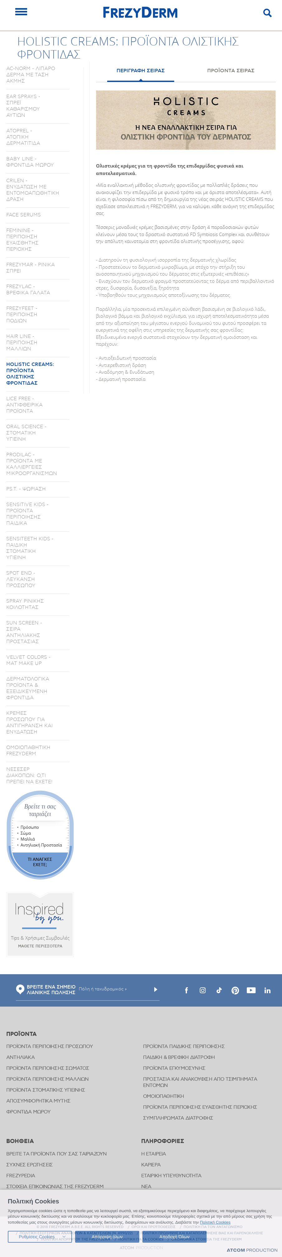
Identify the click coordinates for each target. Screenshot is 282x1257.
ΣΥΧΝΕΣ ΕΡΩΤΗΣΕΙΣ (29, 1165)
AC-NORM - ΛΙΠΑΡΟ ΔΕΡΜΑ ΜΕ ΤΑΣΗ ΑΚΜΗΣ (30, 75)
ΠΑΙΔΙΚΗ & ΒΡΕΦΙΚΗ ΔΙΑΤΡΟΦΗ (179, 1057)
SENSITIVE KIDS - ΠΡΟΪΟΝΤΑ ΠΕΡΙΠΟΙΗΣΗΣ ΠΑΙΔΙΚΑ (27, 514)
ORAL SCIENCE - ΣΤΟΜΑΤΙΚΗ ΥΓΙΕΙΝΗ (26, 433)
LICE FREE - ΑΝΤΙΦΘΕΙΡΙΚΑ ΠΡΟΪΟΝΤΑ (24, 405)
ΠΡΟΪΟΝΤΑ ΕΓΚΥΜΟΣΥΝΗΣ (174, 1068)
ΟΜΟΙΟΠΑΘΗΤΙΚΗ (163, 1096)
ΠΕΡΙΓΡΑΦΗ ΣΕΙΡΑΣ (141, 71)
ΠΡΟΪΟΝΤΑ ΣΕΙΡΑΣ (231, 71)
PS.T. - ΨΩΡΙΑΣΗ (26, 489)
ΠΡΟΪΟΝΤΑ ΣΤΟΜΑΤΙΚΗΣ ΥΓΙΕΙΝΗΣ (45, 1090)
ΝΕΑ (146, 1187)
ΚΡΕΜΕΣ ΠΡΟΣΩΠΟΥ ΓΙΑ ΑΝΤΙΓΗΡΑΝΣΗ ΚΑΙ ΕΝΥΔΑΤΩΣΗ (29, 722)
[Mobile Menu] (21, 11)
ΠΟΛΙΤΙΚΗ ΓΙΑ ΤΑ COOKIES (141, 1239)
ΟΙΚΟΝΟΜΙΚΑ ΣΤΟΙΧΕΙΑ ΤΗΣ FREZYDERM (206, 1239)
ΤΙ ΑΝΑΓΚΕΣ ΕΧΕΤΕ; (40, 861)
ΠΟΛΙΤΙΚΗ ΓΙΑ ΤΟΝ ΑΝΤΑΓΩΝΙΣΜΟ (213, 1227)
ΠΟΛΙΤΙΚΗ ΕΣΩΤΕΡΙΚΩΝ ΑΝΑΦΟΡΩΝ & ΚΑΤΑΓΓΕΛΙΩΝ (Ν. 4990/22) (76, 1233)
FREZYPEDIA (20, 1176)
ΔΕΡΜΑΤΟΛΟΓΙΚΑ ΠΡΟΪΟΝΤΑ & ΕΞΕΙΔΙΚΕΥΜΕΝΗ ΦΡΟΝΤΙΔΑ (27, 688)
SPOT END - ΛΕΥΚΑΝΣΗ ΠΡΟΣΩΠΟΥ (21, 579)
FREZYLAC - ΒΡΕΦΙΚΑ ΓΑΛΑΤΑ (28, 290)
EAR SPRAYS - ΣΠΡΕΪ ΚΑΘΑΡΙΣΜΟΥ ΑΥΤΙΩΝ (23, 106)
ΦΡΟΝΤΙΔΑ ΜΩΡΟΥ (28, 1112)
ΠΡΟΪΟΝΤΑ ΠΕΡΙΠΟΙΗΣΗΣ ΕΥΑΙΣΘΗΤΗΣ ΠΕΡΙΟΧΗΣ (200, 1107)
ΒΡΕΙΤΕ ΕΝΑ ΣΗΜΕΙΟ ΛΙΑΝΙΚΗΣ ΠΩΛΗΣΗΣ (46, 990)
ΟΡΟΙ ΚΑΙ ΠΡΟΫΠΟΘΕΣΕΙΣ (153, 1227)
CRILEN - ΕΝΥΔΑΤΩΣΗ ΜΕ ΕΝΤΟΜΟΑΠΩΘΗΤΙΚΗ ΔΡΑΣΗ (32, 190)
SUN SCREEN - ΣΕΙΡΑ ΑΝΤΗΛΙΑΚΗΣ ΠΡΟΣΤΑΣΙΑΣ (24, 632)
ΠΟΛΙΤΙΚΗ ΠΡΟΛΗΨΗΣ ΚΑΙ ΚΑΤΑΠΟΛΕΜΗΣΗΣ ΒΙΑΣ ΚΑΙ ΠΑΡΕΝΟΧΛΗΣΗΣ (202, 1233)
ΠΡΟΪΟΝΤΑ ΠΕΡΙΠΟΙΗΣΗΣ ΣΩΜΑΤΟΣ (47, 1068)
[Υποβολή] (155, 989)
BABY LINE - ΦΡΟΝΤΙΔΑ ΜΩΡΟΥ (30, 162)
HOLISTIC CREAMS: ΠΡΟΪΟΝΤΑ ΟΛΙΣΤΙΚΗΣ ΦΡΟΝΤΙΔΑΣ (30, 373)
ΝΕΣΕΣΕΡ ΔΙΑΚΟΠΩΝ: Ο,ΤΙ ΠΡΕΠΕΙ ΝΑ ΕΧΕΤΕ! (29, 775)
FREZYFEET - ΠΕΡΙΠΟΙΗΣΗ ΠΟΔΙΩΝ (21, 315)
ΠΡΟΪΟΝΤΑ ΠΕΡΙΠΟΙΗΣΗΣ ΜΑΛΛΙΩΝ (47, 1079)
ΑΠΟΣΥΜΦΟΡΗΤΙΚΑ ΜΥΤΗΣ (38, 1101)
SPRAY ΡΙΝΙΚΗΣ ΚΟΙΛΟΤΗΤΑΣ (25, 604)
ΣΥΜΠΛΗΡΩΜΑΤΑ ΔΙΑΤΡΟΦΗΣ (178, 1118)
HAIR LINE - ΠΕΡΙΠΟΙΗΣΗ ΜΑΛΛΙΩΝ (21, 343)
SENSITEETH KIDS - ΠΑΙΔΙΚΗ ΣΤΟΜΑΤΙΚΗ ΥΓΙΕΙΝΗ (30, 548)
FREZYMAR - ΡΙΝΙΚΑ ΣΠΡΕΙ (30, 268)
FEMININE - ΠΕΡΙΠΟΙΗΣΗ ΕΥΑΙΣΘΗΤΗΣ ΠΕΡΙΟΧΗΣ (22, 240)
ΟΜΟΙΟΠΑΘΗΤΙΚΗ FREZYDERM (28, 751)
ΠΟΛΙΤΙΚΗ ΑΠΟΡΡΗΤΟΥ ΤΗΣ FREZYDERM (75, 1239)
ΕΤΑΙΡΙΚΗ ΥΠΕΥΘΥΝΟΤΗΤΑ (171, 1176)
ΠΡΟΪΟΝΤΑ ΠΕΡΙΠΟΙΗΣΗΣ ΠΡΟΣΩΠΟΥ (49, 1047)
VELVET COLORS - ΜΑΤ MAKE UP (28, 660)
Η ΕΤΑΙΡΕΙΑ (153, 1154)
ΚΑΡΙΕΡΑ (150, 1165)
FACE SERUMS (23, 215)
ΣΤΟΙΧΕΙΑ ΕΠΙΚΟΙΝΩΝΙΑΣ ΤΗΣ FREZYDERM (54, 1187)
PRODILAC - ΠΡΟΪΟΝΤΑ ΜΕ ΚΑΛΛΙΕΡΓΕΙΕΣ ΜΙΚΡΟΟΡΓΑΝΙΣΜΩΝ (31, 464)
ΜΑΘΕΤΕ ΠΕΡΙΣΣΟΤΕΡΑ (40, 946)
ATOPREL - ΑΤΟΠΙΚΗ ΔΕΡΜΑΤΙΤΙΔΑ (23, 137)
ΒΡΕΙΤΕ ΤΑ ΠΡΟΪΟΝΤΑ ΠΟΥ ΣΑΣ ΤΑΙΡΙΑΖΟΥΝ (56, 1154)
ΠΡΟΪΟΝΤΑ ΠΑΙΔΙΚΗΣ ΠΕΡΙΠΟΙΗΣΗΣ (184, 1047)
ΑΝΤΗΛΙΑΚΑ (20, 1057)
